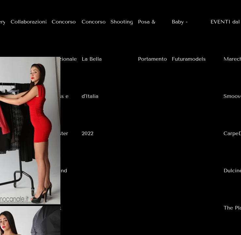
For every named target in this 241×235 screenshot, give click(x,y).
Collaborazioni (28, 22)
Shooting (122, 22)
